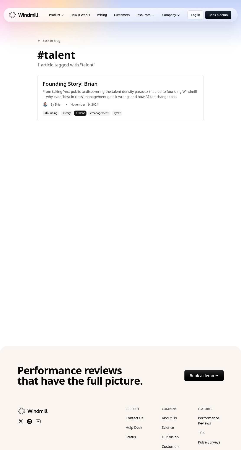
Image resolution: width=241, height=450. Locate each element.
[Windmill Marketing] (26, 15)
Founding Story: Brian (70, 83)
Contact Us (134, 418)
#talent (80, 113)
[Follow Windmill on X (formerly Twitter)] (20, 421)
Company (171, 15)
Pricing (102, 15)
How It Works (80, 15)
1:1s (201, 432)
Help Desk (134, 427)
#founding (50, 113)
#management (99, 113)
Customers (122, 15)
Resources (145, 15)
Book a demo (218, 15)
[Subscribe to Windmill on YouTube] (38, 421)
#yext (117, 113)
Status (131, 437)
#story (67, 113)
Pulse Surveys (209, 442)
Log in (195, 15)
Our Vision (170, 437)
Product (57, 15)
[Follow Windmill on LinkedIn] (29, 421)
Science (168, 427)
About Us (169, 418)
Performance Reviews (208, 421)
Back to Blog (48, 41)
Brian (58, 104)
